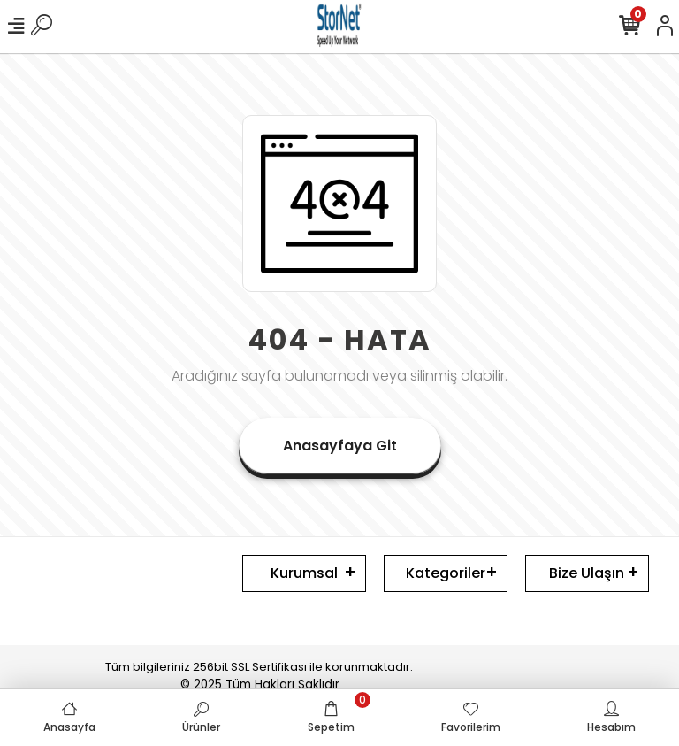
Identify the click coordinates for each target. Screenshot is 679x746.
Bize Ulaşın (586, 573)
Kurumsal (304, 573)
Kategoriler (445, 573)
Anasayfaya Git (340, 445)
